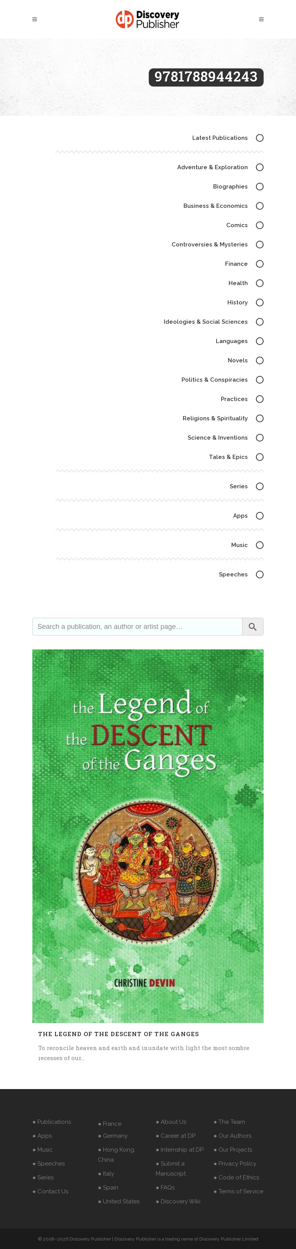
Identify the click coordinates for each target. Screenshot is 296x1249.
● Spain (108, 1187)
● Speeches (48, 1163)
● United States (119, 1201)
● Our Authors (232, 1135)
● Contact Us (50, 1191)
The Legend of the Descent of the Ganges (118, 1034)
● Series (43, 1177)
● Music (42, 1149)
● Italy (106, 1173)
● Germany (113, 1135)
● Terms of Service (238, 1191)
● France (109, 1123)
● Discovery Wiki (178, 1201)
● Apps (42, 1135)
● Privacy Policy (235, 1163)
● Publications (51, 1121)
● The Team (229, 1121)
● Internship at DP (180, 1149)
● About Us (171, 1121)
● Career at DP (175, 1135)
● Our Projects (233, 1149)
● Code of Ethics (236, 1177)
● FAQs (165, 1187)
